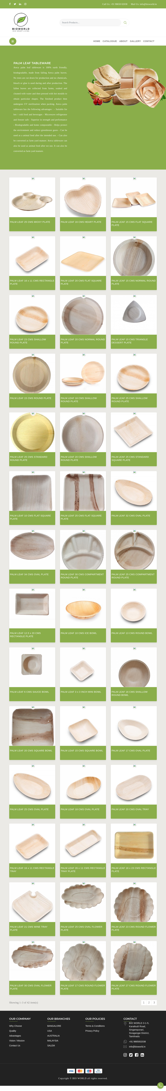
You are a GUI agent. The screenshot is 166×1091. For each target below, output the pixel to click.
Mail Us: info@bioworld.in (144, 4)
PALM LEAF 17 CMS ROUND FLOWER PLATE (83, 987)
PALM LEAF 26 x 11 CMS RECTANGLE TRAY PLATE (83, 870)
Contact (148, 41)
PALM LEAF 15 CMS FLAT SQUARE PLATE (132, 223)
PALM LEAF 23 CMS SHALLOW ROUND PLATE (28, 341)
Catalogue (110, 41)
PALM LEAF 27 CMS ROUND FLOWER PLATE (134, 987)
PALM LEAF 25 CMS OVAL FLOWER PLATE (81, 928)
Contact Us (14, 1045)
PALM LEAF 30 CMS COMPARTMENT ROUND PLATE (82, 576)
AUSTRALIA (53, 1035)
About (123, 41)
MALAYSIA (52, 1040)
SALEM (51, 1045)
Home (96, 41)
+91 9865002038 (137, 1041)
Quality (12, 1031)
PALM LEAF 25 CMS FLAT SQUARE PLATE (81, 517)
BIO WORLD (79, 1078)
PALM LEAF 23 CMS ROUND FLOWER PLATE (134, 928)
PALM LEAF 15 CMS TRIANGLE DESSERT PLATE (130, 341)
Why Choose (15, 1026)
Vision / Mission (17, 1040)
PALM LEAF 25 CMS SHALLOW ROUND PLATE (130, 400)
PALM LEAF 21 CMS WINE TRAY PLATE (28, 928)
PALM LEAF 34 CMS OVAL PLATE (29, 574)
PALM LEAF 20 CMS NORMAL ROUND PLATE (83, 341)
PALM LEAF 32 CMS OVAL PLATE (131, 515)
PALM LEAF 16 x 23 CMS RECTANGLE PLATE (134, 870)
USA (49, 1031)
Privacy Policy (92, 1031)
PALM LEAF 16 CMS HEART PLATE (81, 222)
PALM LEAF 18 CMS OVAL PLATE (80, 809)
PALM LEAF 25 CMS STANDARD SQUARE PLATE (130, 458)
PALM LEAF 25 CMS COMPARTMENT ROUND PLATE (133, 576)
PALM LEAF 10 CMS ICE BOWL (79, 633)
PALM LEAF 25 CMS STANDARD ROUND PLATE (28, 458)
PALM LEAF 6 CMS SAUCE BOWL (29, 691)
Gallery (135, 41)
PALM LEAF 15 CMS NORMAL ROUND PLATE (134, 282)
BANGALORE (54, 1026)
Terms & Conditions (95, 1026)
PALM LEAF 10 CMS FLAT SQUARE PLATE (30, 517)
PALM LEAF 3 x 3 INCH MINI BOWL (81, 691)
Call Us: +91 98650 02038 (114, 4)
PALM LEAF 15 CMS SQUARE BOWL (82, 750)
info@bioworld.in (137, 1046)
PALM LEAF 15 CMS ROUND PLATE (30, 398)
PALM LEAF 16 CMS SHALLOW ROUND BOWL (130, 693)
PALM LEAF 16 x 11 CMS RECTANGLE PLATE (32, 282)
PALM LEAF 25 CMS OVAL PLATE (29, 809)
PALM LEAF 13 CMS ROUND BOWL (132, 633)
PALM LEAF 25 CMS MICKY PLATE (30, 222)
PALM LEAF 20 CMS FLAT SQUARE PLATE (81, 282)
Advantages (15, 1035)
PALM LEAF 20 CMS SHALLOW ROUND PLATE (79, 458)
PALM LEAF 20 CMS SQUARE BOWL (31, 750)
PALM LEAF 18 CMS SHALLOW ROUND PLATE (79, 400)
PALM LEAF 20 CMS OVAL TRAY (130, 809)
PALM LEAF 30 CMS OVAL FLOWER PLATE (31, 987)
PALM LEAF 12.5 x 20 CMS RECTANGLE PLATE (25, 635)
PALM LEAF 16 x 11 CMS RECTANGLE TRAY (32, 870)
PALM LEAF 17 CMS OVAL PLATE (131, 750)
